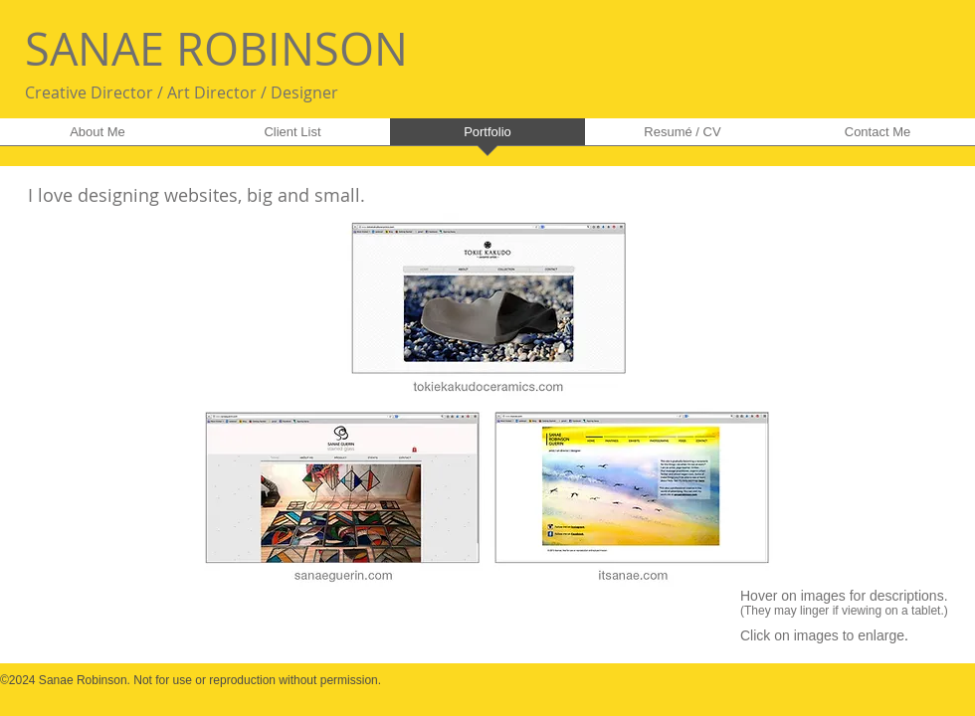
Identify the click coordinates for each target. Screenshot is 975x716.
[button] (487, 398)
